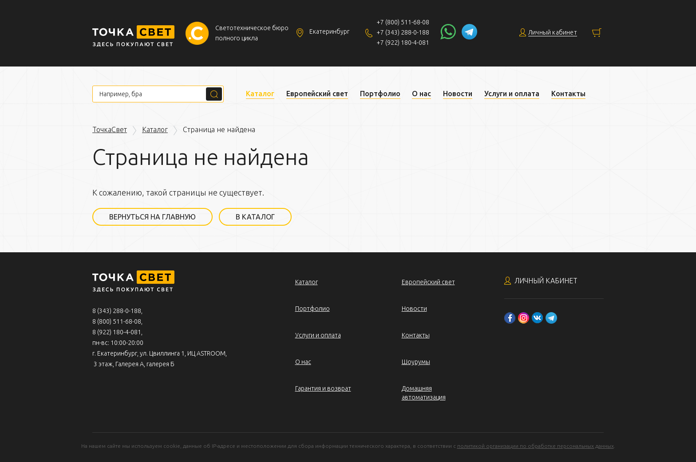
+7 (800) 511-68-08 (402, 22)
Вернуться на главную (152, 217)
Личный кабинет (545, 281)
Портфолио (380, 94)
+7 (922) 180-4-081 (402, 42)
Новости (457, 94)
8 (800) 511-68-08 (116, 321)
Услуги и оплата (511, 94)
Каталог (260, 94)
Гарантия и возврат (323, 388)
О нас (421, 94)
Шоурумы (416, 361)
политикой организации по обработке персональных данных (535, 446)
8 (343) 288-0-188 (116, 310)
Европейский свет (317, 94)
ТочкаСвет (109, 129)
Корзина (596, 32)
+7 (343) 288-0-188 (402, 32)
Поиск (214, 94)
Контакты (568, 94)
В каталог (255, 217)
